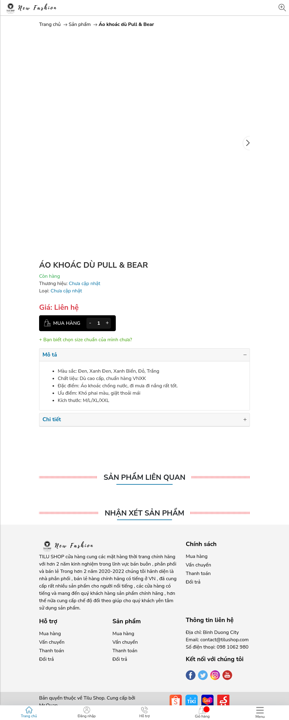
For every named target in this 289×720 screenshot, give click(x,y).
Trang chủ (50, 24)
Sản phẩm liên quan (144, 477)
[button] (246, 143)
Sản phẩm (80, 24)
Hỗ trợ (144, 712)
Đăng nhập (87, 712)
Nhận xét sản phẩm (145, 513)
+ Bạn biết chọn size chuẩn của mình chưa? (85, 339)
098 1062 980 (232, 647)
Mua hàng (196, 556)
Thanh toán (198, 573)
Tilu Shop (93, 698)
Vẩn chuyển (198, 565)
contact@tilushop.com (224, 639)
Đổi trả (193, 582)
